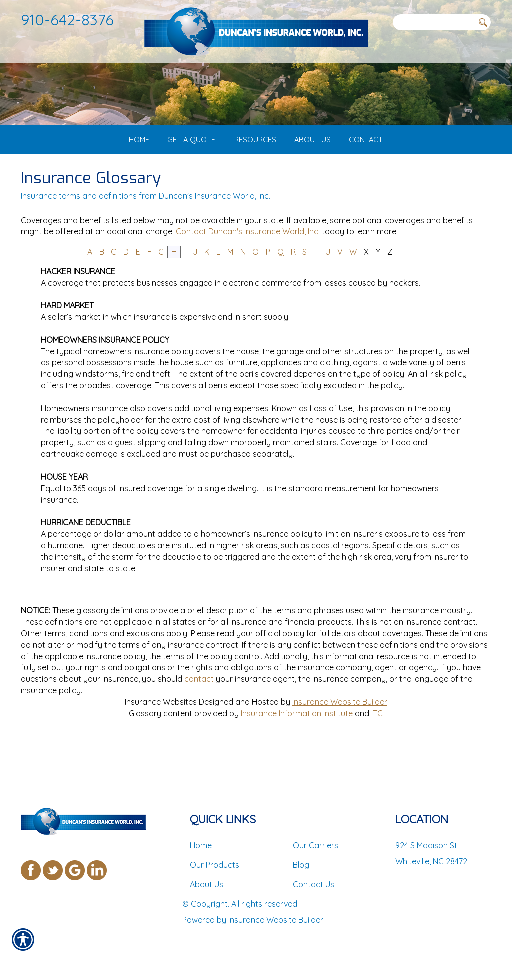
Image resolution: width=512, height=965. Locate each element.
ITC (377, 752)
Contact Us (313, 884)
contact (199, 718)
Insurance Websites (161, 741)
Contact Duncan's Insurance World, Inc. (248, 270)
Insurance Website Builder (340, 741)
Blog (301, 865)
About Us (207, 884)
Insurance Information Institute (297, 752)
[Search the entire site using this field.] (434, 22)
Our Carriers (315, 845)
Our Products (215, 865)
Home (201, 845)
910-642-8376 (67, 19)
